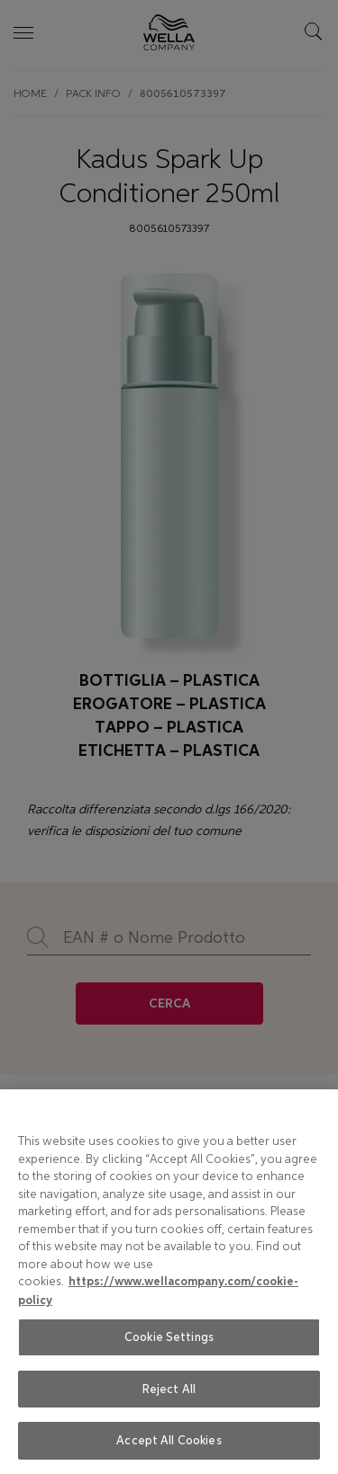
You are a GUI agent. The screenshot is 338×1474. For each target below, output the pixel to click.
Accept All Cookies (168, 1440)
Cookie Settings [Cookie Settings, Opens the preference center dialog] (169, 1337)
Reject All (169, 1389)
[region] (169, 1281)
